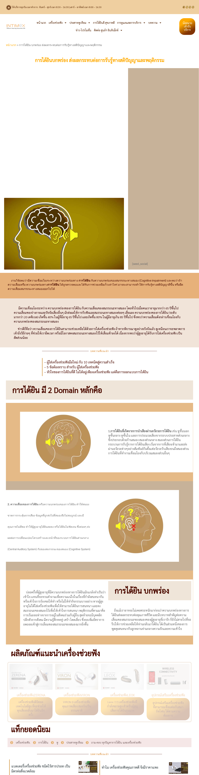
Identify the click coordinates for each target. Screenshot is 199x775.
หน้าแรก (41, 22)
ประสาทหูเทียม (79, 23)
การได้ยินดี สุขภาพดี (104, 22)
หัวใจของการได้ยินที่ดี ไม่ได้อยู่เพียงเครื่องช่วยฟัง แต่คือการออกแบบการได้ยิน (97, 372)
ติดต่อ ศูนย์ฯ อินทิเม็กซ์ (108, 30)
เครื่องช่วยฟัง (58, 23)
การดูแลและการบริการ (131, 23)
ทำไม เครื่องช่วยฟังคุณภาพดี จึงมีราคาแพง (130, 767)
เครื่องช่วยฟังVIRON (77, 695)
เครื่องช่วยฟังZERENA (31, 695)
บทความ (155, 23)
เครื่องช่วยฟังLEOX (122, 695)
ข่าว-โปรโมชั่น (83, 30)
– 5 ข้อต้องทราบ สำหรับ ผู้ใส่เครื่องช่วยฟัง (71, 367)
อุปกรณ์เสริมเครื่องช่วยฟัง (168, 695)
